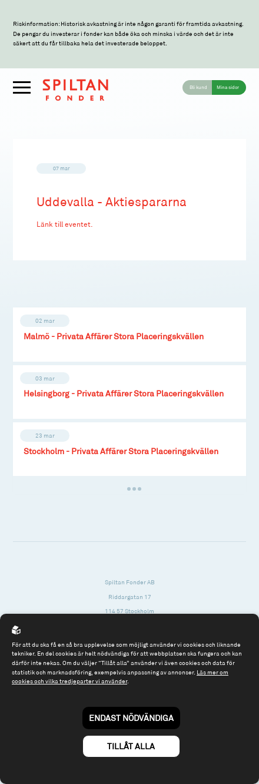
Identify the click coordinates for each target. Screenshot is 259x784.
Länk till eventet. (64, 224)
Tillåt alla (131, 746)
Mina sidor (228, 87)
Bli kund (198, 87)
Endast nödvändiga (131, 718)
